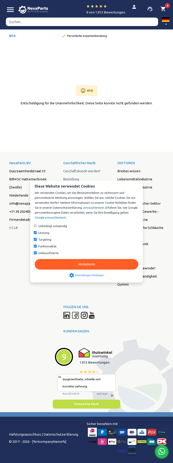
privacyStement (93, 207)
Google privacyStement (50, 217)
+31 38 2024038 (20, 211)
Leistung (43, 232)
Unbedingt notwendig (52, 226)
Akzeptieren (86, 264)
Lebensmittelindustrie (134, 179)
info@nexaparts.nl (23, 203)
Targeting (44, 239)
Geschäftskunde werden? (81, 171)
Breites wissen (128, 171)
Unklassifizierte (48, 253)
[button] (166, 22)
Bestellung (71, 179)
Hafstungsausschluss (25, 434)
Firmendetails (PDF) (24, 219)
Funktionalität (47, 246)
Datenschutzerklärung (60, 434)
